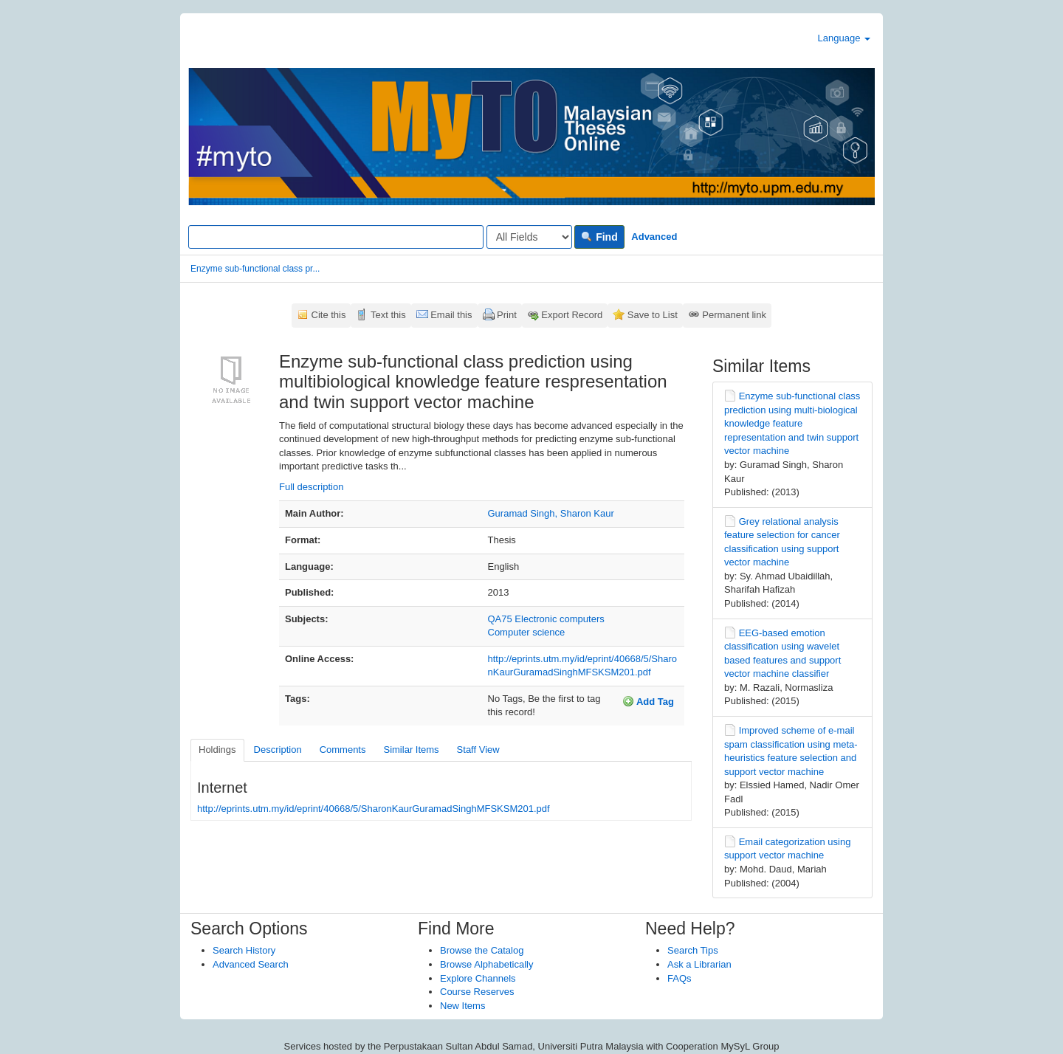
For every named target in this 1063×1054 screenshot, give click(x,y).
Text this (388, 314)
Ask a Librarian (699, 964)
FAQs (679, 978)
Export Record (571, 314)
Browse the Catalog (481, 950)
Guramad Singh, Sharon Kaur (551, 513)
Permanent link (734, 314)
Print (507, 314)
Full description (311, 486)
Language (844, 38)
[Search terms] (336, 237)
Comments (343, 749)
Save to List (652, 314)
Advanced (654, 236)
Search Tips (692, 950)
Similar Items (410, 749)
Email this (451, 314)
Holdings (217, 749)
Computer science (526, 632)
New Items (462, 1005)
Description (278, 749)
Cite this (329, 314)
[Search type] (529, 237)
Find (599, 237)
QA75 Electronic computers (546, 618)
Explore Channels (478, 978)
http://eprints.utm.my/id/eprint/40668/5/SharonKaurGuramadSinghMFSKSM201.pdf (373, 808)
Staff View (478, 749)
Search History (244, 950)
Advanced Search (251, 964)
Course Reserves (477, 991)
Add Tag (648, 701)
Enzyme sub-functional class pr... (255, 269)
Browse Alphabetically (486, 964)
